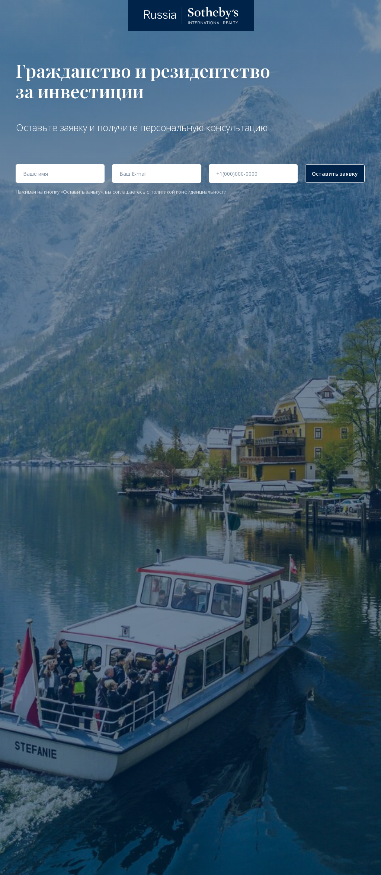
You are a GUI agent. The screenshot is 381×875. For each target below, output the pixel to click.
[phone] (253, 173)
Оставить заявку (335, 173)
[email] (156, 173)
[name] (60, 173)
